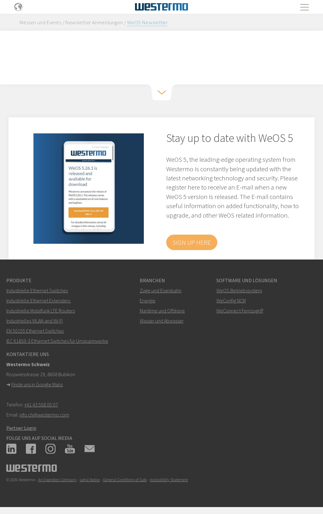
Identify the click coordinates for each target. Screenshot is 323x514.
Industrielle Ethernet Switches (37, 290)
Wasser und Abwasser (162, 321)
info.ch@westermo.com (44, 415)
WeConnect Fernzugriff (239, 310)
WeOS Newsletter (147, 22)
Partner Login (21, 428)
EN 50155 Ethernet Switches (35, 331)
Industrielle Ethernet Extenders (38, 300)
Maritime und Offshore (162, 310)
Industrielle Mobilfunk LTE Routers (40, 310)
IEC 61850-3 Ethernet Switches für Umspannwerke (57, 341)
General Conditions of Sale (125, 479)
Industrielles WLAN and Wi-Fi (34, 321)
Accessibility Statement (169, 479)
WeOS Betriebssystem (239, 290)
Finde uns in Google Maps (37, 384)
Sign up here (192, 242)
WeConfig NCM (231, 300)
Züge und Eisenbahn (160, 290)
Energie (148, 300)
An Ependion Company (57, 479)
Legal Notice (90, 479)
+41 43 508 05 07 (41, 404)
